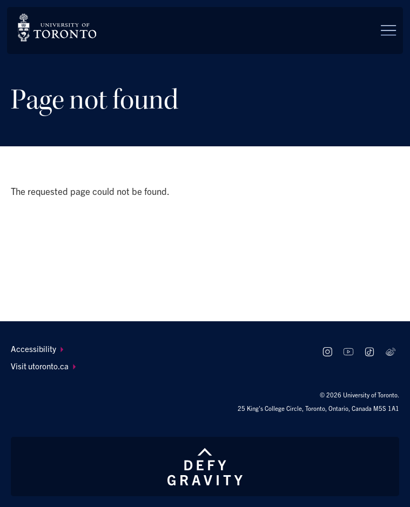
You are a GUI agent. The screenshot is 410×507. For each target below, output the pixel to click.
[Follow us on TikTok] (369, 352)
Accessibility (37, 348)
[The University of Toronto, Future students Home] (57, 27)
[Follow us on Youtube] (349, 352)
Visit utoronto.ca (43, 366)
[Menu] (388, 30)
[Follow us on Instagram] (328, 352)
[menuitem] (159, 349)
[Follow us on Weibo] (390, 352)
